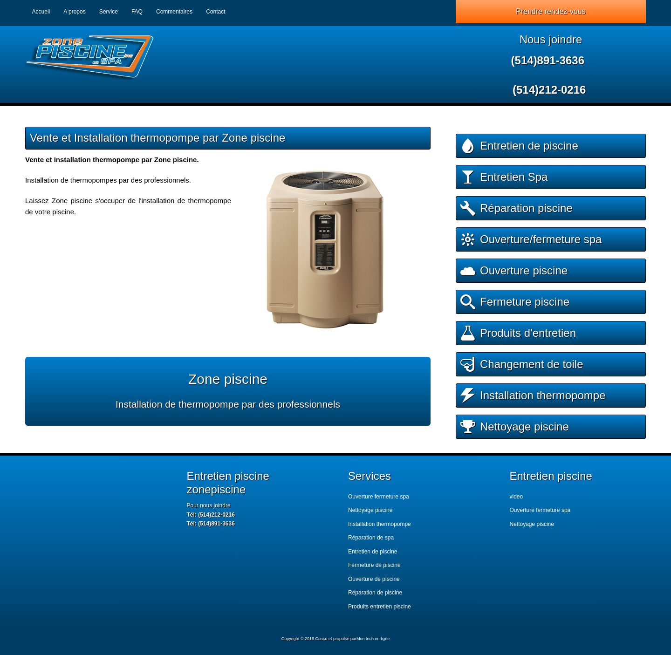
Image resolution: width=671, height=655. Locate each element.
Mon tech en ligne (373, 638)
